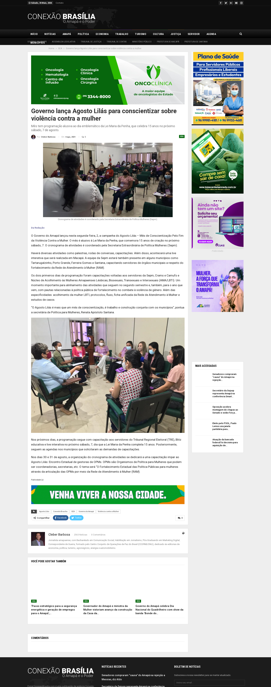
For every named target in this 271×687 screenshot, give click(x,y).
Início (34, 34)
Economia (102, 34)
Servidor (194, 34)
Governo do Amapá (36, 41)
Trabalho (121, 34)
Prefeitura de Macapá (168, 41)
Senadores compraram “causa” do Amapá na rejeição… (224, 377)
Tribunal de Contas (117, 41)
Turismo (140, 34)
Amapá (67, 34)
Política (83, 34)
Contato (60, 3)
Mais (226, 34)
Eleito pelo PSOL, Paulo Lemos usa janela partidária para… (224, 426)
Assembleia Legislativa (63, 41)
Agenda (211, 34)
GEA (182, 136)
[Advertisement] (181, 17)
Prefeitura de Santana (195, 41)
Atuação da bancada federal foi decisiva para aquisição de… (225, 442)
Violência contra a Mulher (108, 511)
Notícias (50, 34)
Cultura (158, 34)
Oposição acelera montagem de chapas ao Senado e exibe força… (225, 410)
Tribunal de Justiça (91, 41)
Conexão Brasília (60, 511)
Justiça (176, 34)
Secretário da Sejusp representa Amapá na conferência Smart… (223, 393)
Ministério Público (142, 41)
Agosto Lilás (44, 511)
